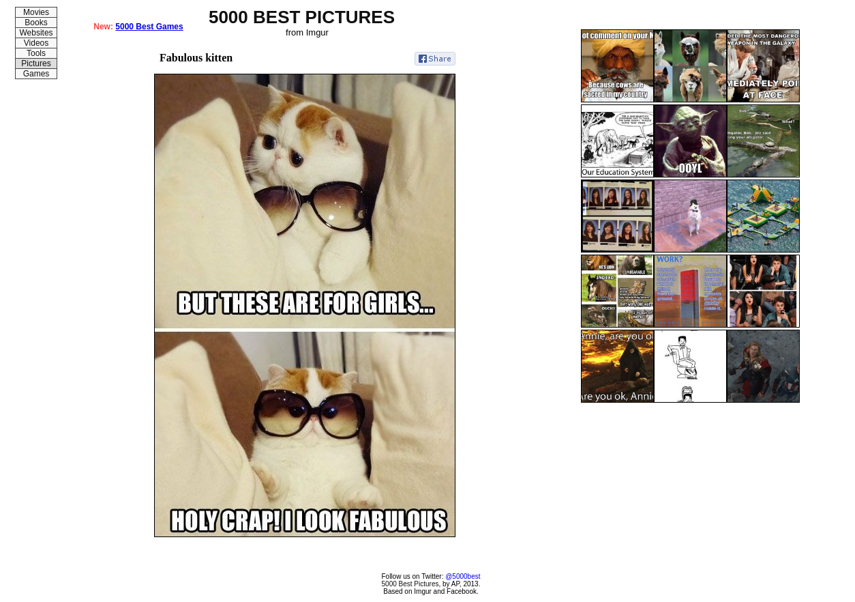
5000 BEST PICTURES (302, 17)
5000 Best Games (149, 26)
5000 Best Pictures (410, 584)
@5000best (462, 576)
